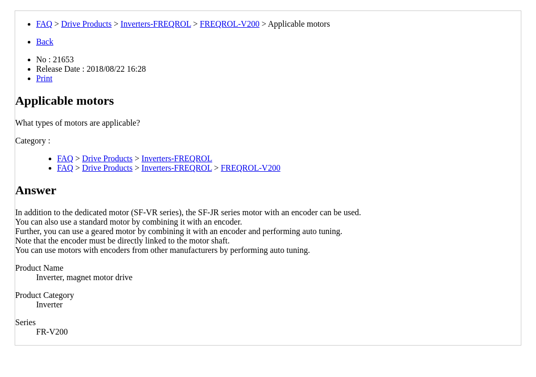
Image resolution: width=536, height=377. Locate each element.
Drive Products (86, 23)
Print (44, 78)
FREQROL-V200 (230, 23)
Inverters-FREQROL (155, 23)
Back (44, 41)
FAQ (44, 23)
